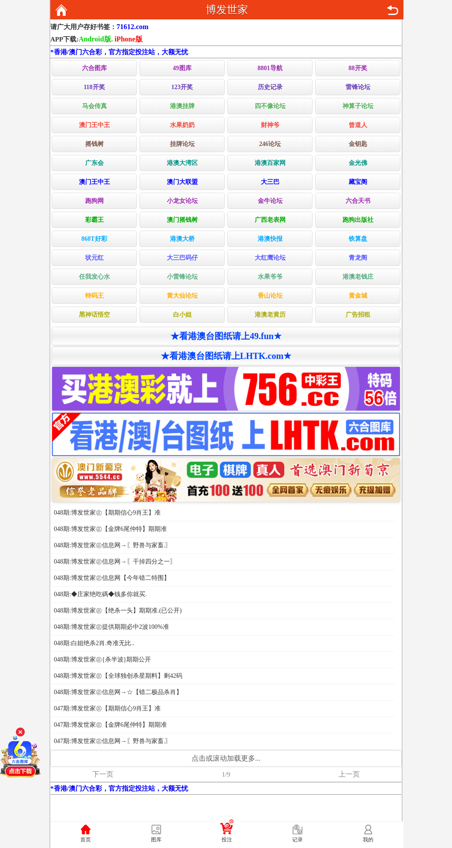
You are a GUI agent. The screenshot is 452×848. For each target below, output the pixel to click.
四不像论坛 (270, 106)
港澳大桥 (182, 238)
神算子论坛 (358, 106)
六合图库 (94, 68)
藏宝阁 (358, 182)
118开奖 (94, 87)
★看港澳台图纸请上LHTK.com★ (226, 356)
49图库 (182, 68)
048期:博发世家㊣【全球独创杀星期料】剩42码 (118, 675)
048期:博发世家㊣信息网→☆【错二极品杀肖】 (118, 692)
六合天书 (358, 201)
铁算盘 (358, 238)
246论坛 (270, 144)
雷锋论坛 (358, 87)
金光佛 (358, 163)
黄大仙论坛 (182, 295)
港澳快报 (270, 238)
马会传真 (94, 106)
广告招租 (358, 314)
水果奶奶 (182, 125)
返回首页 (61, 10)
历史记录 (270, 87)
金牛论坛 (270, 201)
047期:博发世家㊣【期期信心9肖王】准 (107, 708)
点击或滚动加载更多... (226, 758)
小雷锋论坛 (182, 276)
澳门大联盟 (182, 182)
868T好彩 (94, 238)
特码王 (94, 295)
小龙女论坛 (182, 201)
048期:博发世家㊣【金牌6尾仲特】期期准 (110, 529)
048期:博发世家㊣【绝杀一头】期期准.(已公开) (118, 610)
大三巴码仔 (182, 257)
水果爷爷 (270, 276)
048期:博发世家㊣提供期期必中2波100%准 (111, 627)
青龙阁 (358, 257)
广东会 (94, 163)
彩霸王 (94, 220)
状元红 (94, 257)
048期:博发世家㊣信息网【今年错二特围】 (112, 578)
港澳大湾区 (182, 163)
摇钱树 (94, 144)
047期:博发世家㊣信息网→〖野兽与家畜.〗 (112, 741)
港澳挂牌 (182, 106)
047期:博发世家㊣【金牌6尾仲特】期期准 (110, 724)
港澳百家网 (270, 163)
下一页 (102, 774)
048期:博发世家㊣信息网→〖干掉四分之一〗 (115, 561)
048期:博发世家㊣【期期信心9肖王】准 (107, 512)
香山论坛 (270, 295)
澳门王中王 (94, 125)
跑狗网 (94, 201)
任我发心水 (94, 276)
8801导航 (270, 68)
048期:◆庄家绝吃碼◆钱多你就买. (100, 594)
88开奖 (358, 68)
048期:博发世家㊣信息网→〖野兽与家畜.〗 (112, 545)
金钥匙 (358, 144)
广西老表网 (270, 220)
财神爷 (270, 125)
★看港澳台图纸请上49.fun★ (226, 336)
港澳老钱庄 (358, 276)
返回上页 (392, 10)
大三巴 (270, 182)
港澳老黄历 (270, 314)
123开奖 (182, 87)
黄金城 (358, 295)
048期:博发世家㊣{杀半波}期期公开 (102, 659)
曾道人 (358, 125)
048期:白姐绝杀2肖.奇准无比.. (94, 643)
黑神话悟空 (94, 314)
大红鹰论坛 (270, 257)
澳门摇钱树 (182, 220)
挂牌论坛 (182, 144)
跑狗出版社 (358, 220)
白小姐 (182, 314)
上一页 (349, 774)
